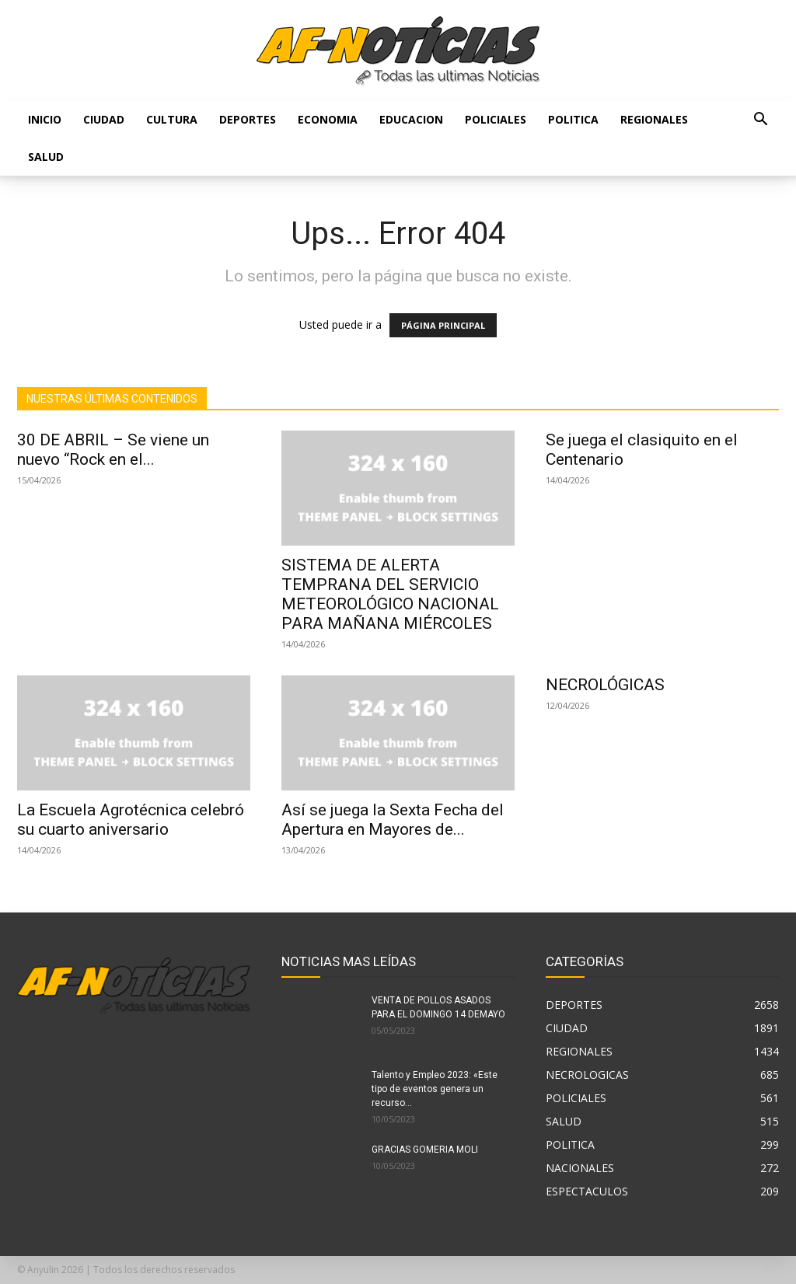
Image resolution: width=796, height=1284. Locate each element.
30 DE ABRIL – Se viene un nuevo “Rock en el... (113, 450)
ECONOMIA (328, 119)
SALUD (46, 156)
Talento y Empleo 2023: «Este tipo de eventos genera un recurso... (435, 1088)
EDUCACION (411, 119)
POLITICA (573, 119)
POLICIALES (495, 119)
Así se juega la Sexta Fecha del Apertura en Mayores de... (392, 820)
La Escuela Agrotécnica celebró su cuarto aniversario (130, 820)
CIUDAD (103, 119)
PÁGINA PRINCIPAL (443, 325)
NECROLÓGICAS (605, 684)
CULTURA (171, 119)
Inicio (44, 119)
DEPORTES (247, 119)
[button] (760, 120)
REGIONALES (654, 119)
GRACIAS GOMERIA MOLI (425, 1149)
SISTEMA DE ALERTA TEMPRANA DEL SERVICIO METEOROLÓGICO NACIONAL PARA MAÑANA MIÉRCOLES (390, 594)
